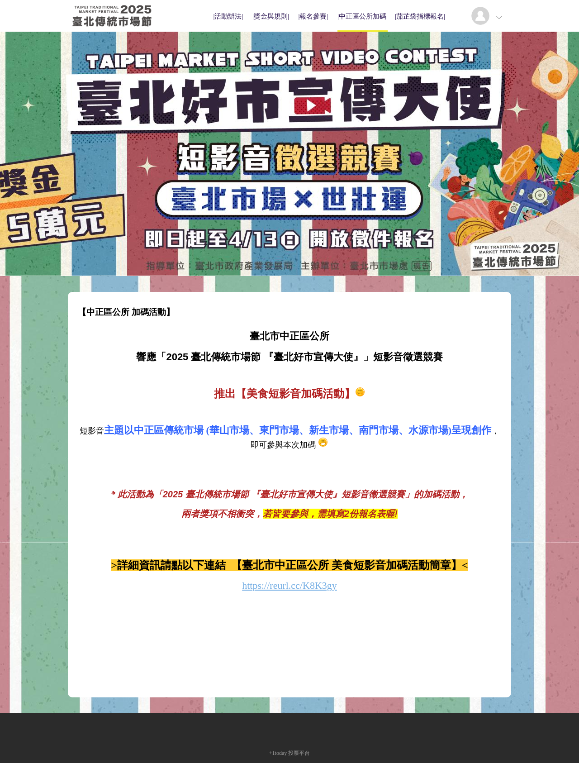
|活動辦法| (228, 16)
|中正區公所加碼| (362, 16)
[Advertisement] (289, 665)
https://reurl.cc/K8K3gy (289, 585)
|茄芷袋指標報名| (420, 16)
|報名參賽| (313, 16)
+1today (278, 753)
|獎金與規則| (270, 16)
